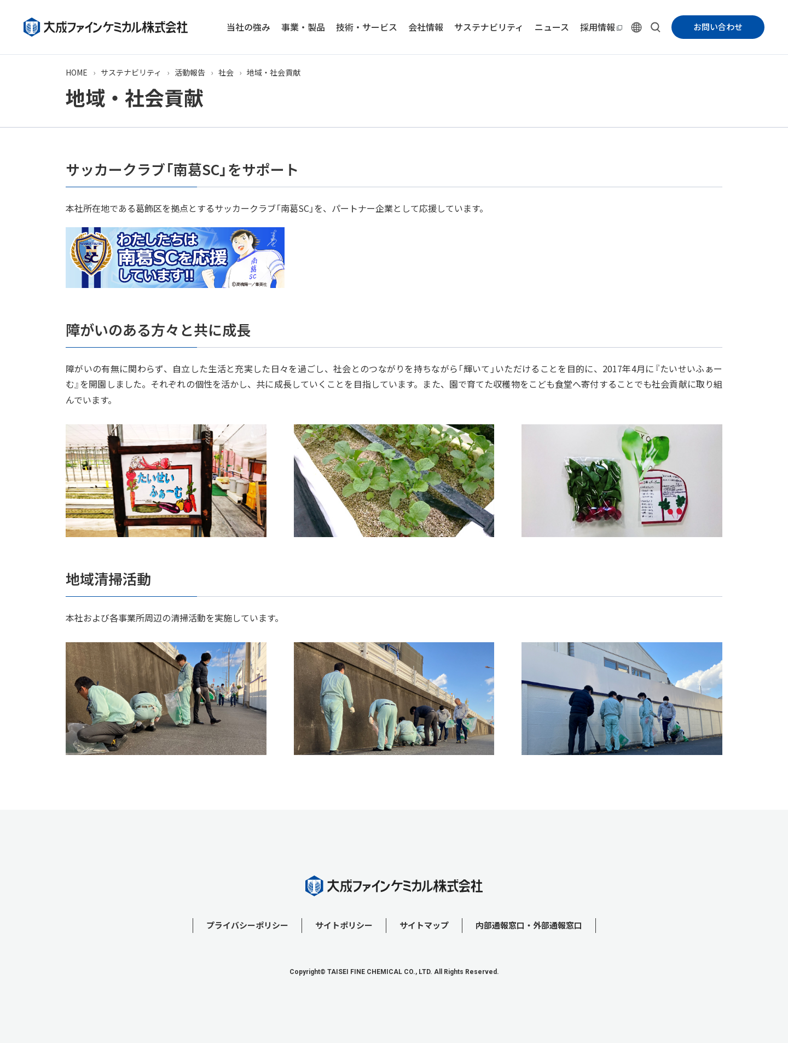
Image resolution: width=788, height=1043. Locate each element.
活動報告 (190, 72)
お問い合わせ (718, 27)
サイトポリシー (344, 925)
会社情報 (425, 26)
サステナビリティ (489, 26)
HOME (77, 72)
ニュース (552, 26)
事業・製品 (303, 26)
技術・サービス (366, 26)
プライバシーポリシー (247, 925)
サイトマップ (424, 925)
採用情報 (597, 26)
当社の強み (248, 26)
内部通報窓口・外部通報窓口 (529, 925)
